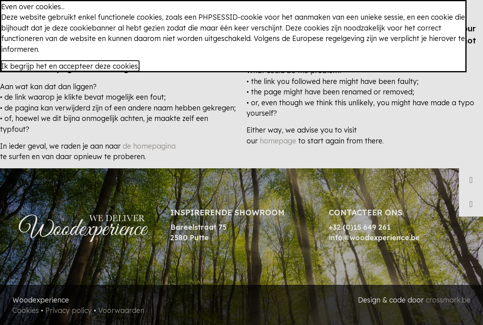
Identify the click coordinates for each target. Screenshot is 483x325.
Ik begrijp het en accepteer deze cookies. (70, 65)
